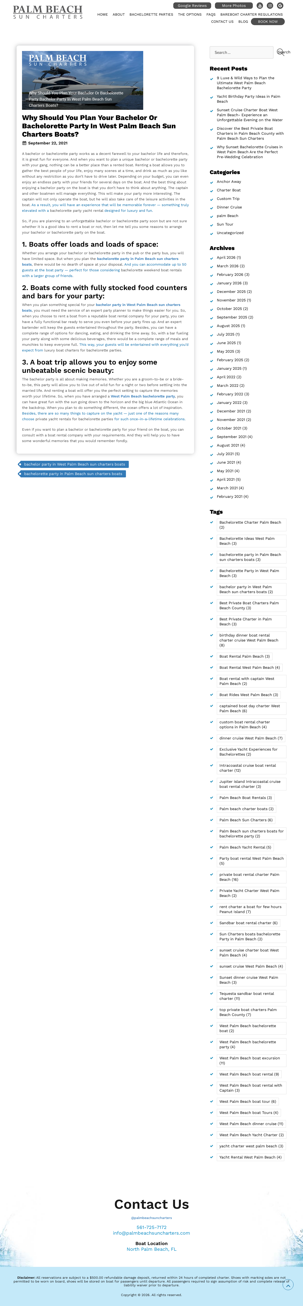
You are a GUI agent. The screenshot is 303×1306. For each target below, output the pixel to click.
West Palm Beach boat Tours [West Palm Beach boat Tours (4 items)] (248, 1112)
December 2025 (231, 291)
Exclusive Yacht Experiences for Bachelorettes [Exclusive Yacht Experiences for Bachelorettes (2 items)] (248, 752)
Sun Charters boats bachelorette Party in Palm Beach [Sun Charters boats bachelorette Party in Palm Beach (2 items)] (249, 936)
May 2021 (225, 471)
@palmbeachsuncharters (151, 1218)
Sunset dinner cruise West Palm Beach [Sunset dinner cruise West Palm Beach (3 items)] (248, 980)
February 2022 (230, 394)
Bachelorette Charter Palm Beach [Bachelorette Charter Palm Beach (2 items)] (250, 525)
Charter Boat (229, 190)
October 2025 (229, 308)
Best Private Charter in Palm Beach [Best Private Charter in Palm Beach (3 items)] (245, 621)
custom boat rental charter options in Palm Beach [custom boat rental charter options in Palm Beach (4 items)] (244, 724)
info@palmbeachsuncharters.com (151, 1233)
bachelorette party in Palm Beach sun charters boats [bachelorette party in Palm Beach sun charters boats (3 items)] (250, 557)
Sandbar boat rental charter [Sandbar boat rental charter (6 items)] (248, 923)
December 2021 (231, 411)
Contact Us (222, 21)
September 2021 (231, 436)
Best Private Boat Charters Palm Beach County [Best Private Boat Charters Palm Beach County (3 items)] (249, 605)
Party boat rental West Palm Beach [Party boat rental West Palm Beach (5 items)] (251, 861)
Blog (243, 21)
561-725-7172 (152, 1227)
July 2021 (225, 454)
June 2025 (226, 343)
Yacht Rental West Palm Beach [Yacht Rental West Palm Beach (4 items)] (250, 1157)
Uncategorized (230, 233)
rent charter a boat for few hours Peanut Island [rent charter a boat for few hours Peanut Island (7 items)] (250, 909)
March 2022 (227, 385)
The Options (190, 14)
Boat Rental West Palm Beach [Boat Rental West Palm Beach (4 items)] (249, 667)
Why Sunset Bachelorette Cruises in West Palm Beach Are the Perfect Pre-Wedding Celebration (250, 152)
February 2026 (230, 274)
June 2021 (226, 462)
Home (102, 14)
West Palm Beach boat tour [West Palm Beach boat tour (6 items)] (247, 1101)
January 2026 (229, 283)
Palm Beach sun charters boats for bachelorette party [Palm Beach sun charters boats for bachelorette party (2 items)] (251, 833)
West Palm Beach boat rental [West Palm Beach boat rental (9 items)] (249, 1074)
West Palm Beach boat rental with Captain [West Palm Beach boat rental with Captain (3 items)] (250, 1088)
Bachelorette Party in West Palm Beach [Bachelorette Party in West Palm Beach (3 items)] (249, 573)
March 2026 (228, 266)
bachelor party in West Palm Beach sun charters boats (74, 464)
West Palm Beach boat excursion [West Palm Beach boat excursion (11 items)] (249, 1060)
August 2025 (228, 325)
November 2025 (231, 300)
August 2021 (228, 445)
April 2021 (226, 479)
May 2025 (225, 351)
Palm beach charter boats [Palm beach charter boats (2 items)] (246, 809)
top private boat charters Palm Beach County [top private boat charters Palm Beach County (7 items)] (248, 1012)
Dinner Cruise (229, 207)
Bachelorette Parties (151, 14)
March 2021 (227, 488)
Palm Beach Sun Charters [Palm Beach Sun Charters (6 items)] (246, 820)
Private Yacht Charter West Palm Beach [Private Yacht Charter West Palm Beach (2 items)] (249, 893)
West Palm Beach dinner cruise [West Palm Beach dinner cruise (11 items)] (251, 1123)
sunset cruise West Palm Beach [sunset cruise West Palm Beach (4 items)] (251, 966)
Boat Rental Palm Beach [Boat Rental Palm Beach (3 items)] (244, 656)
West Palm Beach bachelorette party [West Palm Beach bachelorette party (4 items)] (247, 1044)
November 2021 (231, 419)
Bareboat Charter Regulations (251, 14)
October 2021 (229, 428)
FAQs (211, 14)
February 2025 (230, 360)
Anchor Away (229, 181)
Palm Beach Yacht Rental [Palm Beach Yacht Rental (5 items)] (245, 847)
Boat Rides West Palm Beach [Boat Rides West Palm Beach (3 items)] (248, 694)
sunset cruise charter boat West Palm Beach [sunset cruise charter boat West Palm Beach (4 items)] (249, 952)
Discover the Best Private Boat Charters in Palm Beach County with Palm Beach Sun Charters (250, 133)
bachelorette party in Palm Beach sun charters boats (73, 473)
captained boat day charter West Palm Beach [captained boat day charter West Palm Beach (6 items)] (249, 708)
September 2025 (232, 317)
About (119, 14)
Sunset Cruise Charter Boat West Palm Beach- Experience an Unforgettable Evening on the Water (250, 115)
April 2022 (226, 377)
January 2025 (229, 368)
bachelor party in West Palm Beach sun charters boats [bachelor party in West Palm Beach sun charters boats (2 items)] (246, 589)
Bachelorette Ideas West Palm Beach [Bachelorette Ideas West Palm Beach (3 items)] (247, 541)
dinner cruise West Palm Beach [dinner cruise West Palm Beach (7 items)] (251, 738)
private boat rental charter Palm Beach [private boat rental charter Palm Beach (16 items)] (249, 877)
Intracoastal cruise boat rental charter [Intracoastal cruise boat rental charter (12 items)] (247, 768)
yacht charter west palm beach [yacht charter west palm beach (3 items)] (251, 1146)
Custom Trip (228, 198)
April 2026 (226, 257)
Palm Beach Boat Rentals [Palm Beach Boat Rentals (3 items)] (245, 797)
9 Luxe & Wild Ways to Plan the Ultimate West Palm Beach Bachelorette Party (245, 83)
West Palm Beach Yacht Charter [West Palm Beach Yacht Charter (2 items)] (251, 1135)
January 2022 (229, 402)
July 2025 (225, 334)
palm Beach (227, 215)
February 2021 (229, 496)
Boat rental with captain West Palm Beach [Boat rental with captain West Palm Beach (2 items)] (246, 681)
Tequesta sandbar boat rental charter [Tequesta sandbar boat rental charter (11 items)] (246, 996)
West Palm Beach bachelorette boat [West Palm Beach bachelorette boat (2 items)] (247, 1028)
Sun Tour (225, 224)
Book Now (268, 21)
